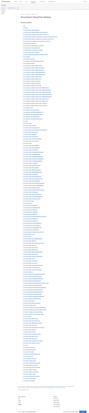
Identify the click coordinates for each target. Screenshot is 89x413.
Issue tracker (56, 398)
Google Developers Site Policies (38, 387)
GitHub (85, 1)
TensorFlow (23, 14)
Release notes (56, 400)
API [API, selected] (18, 8)
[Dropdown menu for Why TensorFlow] (56, 1)
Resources (28, 14)
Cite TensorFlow (57, 406)
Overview (3, 8)
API (26, 1)
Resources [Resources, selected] (33, 1)
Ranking (3, 5)
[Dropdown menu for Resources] (36, 1)
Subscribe (83, 411)
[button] (8, 9)
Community (42, 1)
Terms (19, 411)
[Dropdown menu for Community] (45, 1)
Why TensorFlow (51, 1)
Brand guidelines (57, 404)
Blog (19, 398)
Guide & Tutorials (11, 8)
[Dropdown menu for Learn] (22, 1)
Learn (20, 1)
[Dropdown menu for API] (28, 1)
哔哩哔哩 (20, 404)
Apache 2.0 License (21, 387)
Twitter (19, 402)
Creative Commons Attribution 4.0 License (51, 386)
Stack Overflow (57, 402)
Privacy (23, 411)
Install (15, 1)
